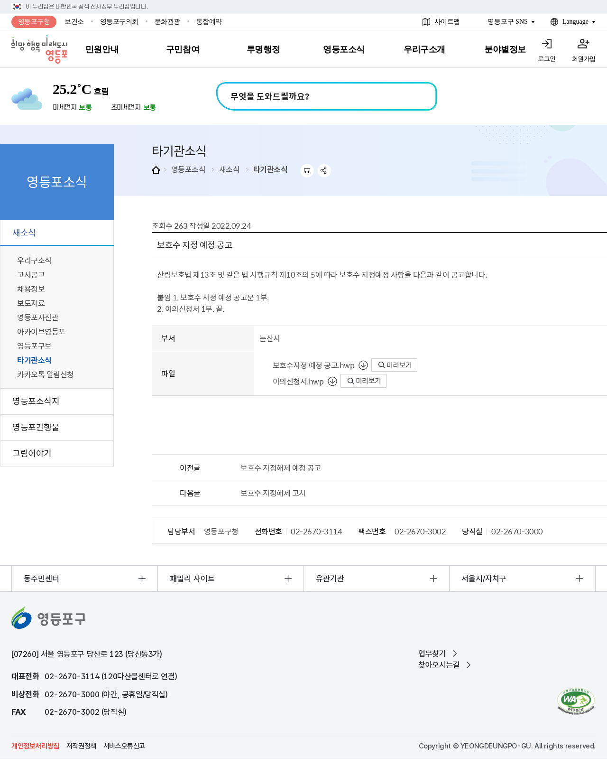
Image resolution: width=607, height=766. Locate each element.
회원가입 (584, 58)
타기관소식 (270, 169)
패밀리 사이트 (192, 578)
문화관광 (167, 21)
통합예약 (209, 21)
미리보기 (395, 365)
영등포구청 (34, 21)
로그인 (547, 58)
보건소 (74, 21)
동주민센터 (41, 578)
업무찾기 (432, 653)
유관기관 (330, 578)
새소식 (229, 169)
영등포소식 (188, 169)
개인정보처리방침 (35, 746)
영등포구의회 (119, 21)
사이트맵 (447, 21)
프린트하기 (307, 170)
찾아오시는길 (439, 665)
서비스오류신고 (124, 746)
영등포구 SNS (507, 21)
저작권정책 (81, 746)
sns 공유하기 (324, 170)
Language (575, 21)
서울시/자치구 (483, 578)
